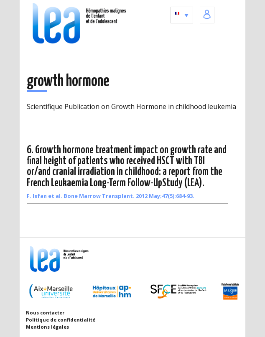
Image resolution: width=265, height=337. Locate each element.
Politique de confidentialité (60, 320)
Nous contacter (45, 312)
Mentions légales (47, 327)
